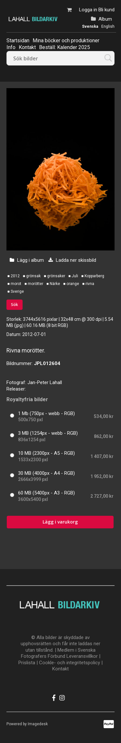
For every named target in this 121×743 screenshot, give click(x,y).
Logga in (88, 10)
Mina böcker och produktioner (66, 40)
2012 (15, 276)
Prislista (26, 663)
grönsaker (56, 276)
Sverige (17, 291)
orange (72, 283)
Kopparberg (94, 276)
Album (105, 19)
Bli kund (106, 10)
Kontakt (60, 669)
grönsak (33, 276)
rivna (90, 283)
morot (16, 283)
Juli (75, 276)
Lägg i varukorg (60, 522)
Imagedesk (38, 724)
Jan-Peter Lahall (44, 382)
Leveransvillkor (82, 656)
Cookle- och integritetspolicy (69, 663)
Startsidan (17, 40)
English (108, 26)
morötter (35, 283)
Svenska (90, 26)
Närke (55, 283)
